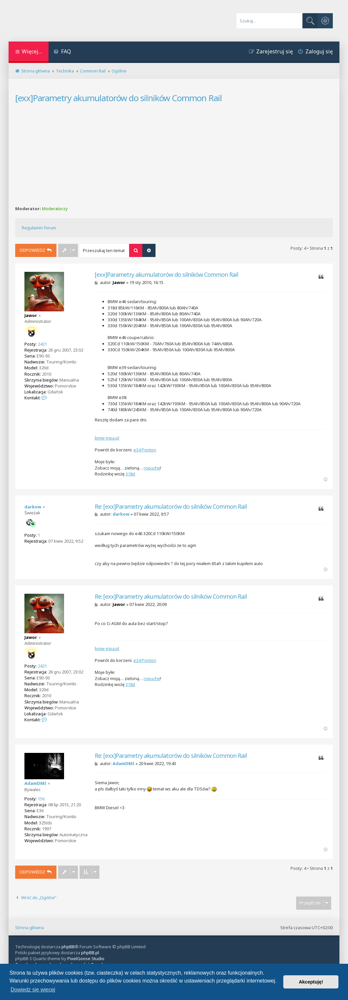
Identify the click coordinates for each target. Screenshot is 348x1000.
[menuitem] (62, 52)
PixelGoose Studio (85, 958)
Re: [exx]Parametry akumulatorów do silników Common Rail (171, 506)
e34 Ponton (144, 450)
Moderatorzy (55, 209)
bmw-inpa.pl (107, 438)
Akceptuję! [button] (311, 982)
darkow (32, 507)
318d (130, 474)
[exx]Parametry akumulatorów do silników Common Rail (118, 98)
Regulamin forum (39, 228)
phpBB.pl (90, 953)
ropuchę (152, 468)
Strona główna (29, 927)
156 (41, 799)
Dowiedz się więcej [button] (33, 989)
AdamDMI (35, 783)
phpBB (68, 947)
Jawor (30, 315)
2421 (42, 344)
